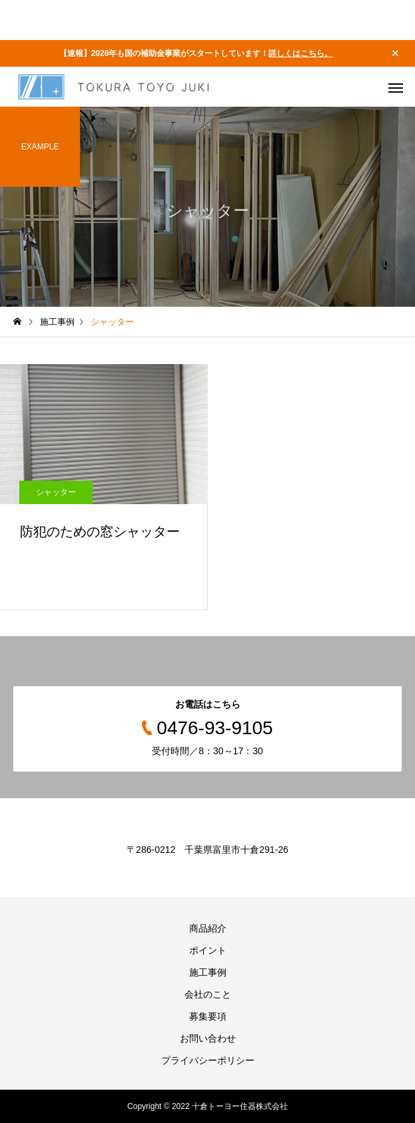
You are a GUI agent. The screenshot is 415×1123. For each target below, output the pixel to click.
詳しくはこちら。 (300, 53)
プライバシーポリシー (207, 1060)
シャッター (56, 492)
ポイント (207, 950)
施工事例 (207, 972)
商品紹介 (207, 928)
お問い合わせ (208, 1038)
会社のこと (208, 994)
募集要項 (207, 1016)
